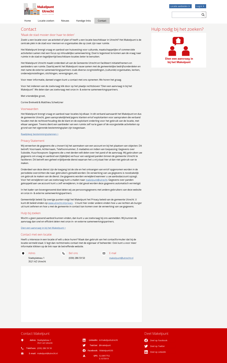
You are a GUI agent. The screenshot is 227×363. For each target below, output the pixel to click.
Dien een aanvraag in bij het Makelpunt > (43, 227)
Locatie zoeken (46, 20)
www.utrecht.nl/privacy (60, 203)
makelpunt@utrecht (96, 179)
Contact (102, 20)
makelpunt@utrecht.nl (121, 258)
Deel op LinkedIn (155, 352)
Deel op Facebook (155, 340)
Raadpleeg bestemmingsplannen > (39, 134)
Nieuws (65, 20)
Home (27, 20)
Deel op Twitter (154, 346)
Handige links (83, 20)
